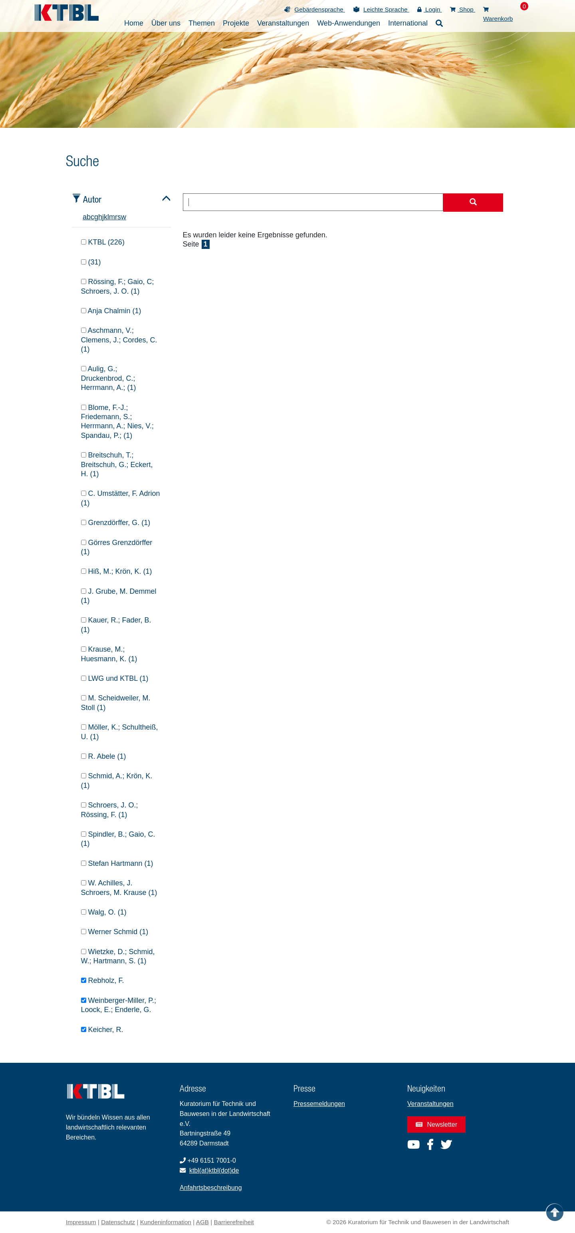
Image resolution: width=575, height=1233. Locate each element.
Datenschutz (118, 1222)
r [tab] (116, 217)
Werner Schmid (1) (115, 932)
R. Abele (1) (103, 756)
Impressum (81, 1222)
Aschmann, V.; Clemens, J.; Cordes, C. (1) (119, 339)
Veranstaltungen (430, 1103)
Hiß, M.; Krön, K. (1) (116, 571)
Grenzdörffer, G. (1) (116, 523)
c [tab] (92, 217)
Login (429, 9)
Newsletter (436, 1124)
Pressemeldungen (319, 1103)
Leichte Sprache (386, 9)
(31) (91, 262)
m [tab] (112, 217)
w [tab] (123, 217)
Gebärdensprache (319, 9)
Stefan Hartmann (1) (117, 863)
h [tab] (100, 217)
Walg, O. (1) (104, 912)
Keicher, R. (102, 1030)
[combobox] (313, 202)
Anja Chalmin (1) (111, 311)
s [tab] (119, 217)
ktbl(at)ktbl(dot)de (214, 1170)
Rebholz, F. (102, 980)
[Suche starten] (473, 202)
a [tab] (85, 217)
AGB (202, 1222)
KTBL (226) (103, 242)
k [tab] (105, 217)
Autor (92, 199)
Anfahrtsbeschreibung (211, 1187)
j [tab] (103, 217)
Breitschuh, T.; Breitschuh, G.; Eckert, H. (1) (117, 464)
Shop (462, 9)
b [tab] (89, 217)
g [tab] (96, 217)
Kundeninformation (165, 1222)
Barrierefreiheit (234, 1222)
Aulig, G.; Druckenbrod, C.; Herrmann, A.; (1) (108, 378)
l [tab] (108, 217)
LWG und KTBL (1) (115, 678)
